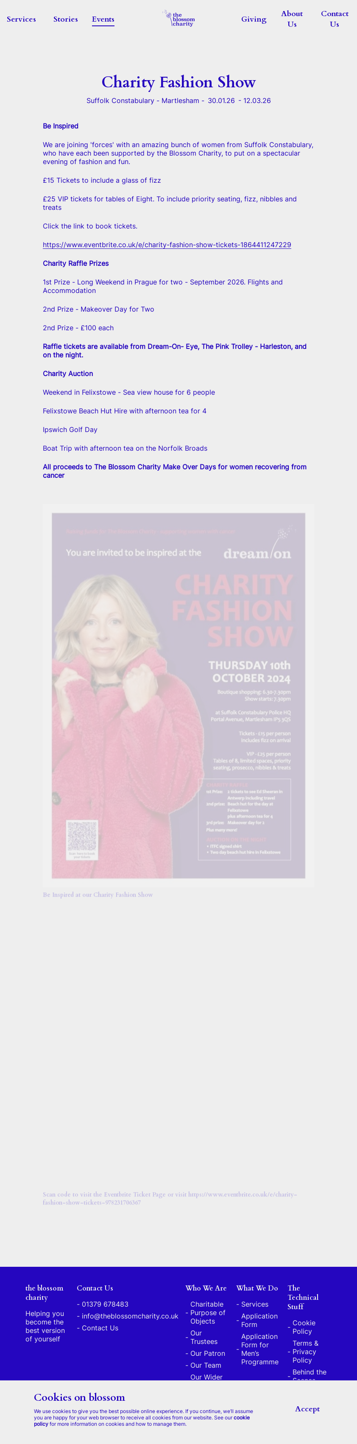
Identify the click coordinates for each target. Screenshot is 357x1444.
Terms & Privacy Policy (305, 1351)
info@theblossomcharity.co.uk (130, 1316)
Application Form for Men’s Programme (260, 1349)
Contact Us (335, 19)
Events (103, 19)
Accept (307, 1409)
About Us (292, 19)
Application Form (259, 1320)
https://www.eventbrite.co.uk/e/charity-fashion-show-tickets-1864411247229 (167, 246)
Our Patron (207, 1353)
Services (21, 19)
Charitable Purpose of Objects (208, 1312)
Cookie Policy (304, 1327)
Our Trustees (204, 1337)
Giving (254, 19)
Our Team (205, 1365)
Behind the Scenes (309, 1376)
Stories (65, 19)
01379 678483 (105, 1304)
